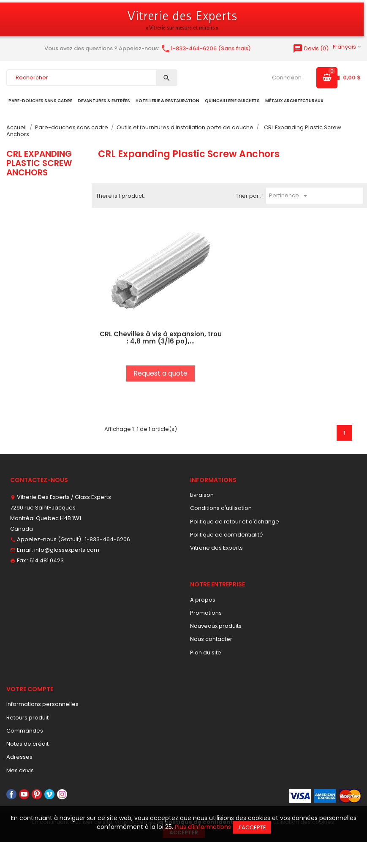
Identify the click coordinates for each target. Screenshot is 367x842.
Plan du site (205, 653)
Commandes (24, 731)
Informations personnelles (42, 704)
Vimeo (49, 794)
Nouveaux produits (216, 626)
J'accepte (251, 827)
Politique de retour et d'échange (234, 522)
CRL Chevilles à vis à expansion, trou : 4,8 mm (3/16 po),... (161, 338)
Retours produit (27, 718)
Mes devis (20, 770)
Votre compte (29, 689)
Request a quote (160, 373)
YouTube (24, 794)
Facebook (11, 794)
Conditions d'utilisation (221, 508)
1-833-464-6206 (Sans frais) (205, 48)
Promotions (206, 613)
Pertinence (289, 196)
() (311, 48)
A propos (202, 600)
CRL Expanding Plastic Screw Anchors (39, 163)
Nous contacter (211, 639)
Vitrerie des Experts (216, 548)
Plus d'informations (203, 827)
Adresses (19, 757)
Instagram (62, 794)
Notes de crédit (27, 744)
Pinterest (37, 794)
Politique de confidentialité (226, 535)
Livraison (202, 495)
